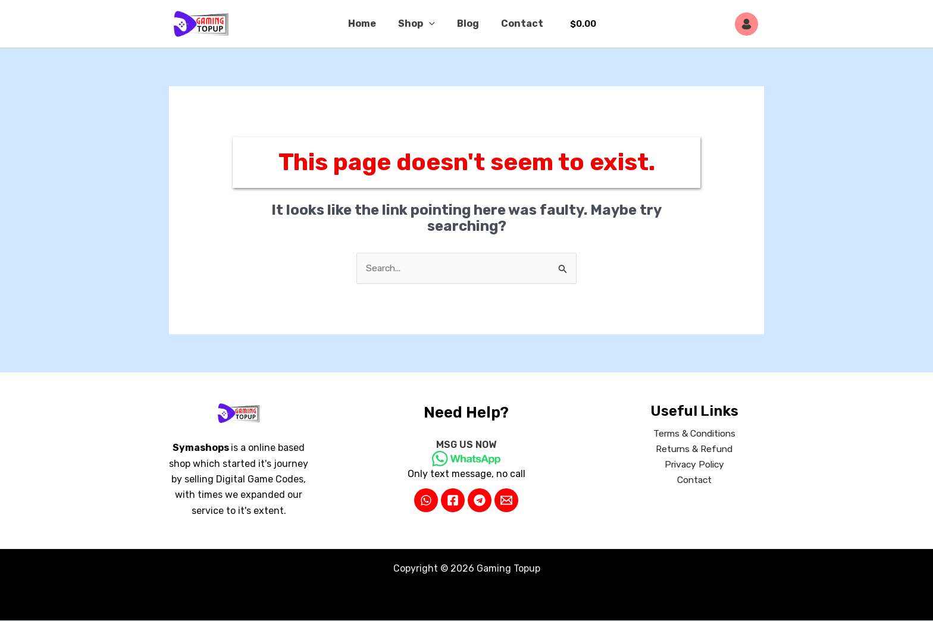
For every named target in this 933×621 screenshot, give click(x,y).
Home (367, 23)
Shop (418, 24)
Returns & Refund (694, 449)
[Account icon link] (749, 24)
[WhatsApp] (426, 500)
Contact (517, 23)
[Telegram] (479, 500)
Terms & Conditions (694, 434)
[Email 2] (506, 500)
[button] (431, 24)
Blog (466, 23)
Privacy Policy (694, 465)
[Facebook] (453, 500)
